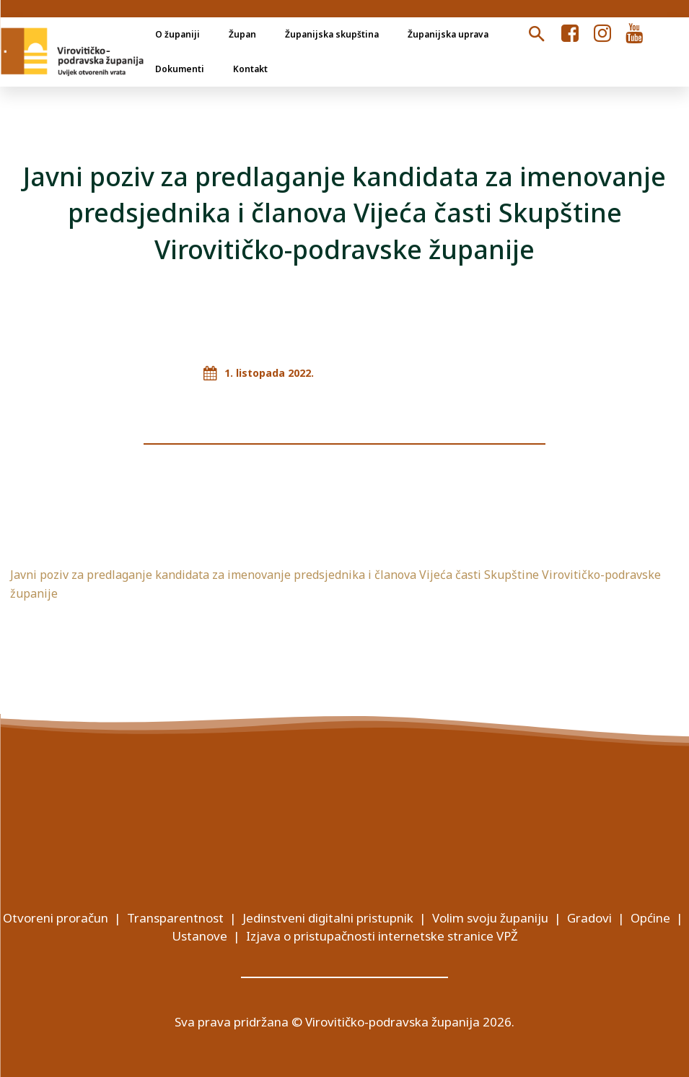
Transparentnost (175, 918)
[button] (536, 34)
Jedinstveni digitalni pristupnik (327, 918)
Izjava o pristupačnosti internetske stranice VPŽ (382, 936)
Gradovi (589, 918)
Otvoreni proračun (55, 918)
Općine (650, 918)
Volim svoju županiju (490, 918)
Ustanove (199, 936)
